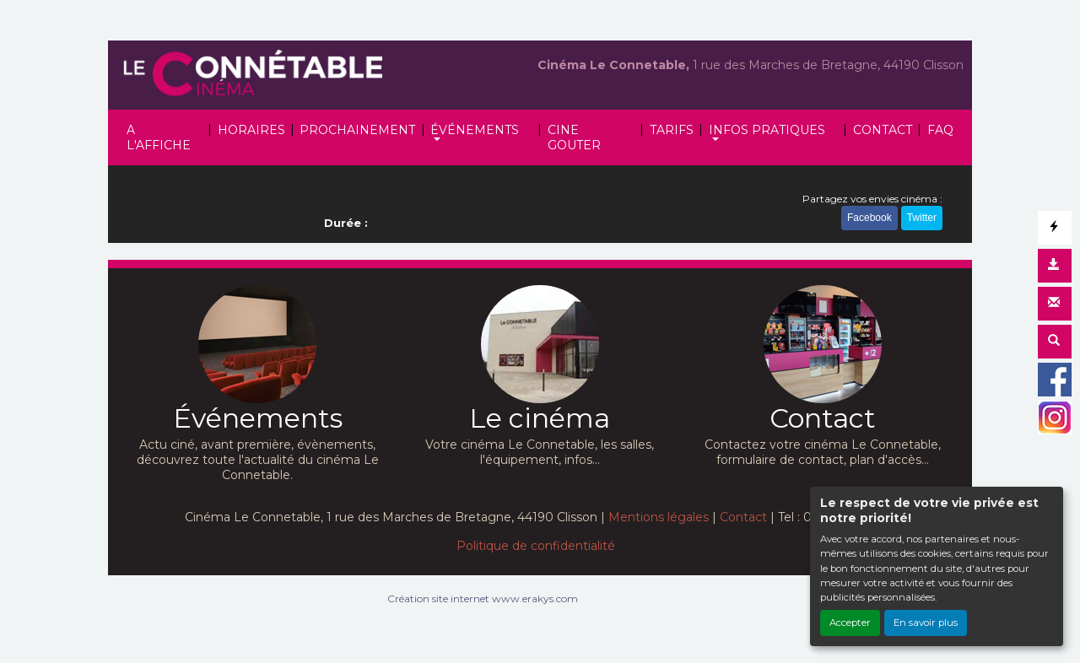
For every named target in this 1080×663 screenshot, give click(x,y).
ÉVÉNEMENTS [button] (474, 129)
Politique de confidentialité (535, 545)
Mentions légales (658, 517)
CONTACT (882, 129)
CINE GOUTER (574, 137)
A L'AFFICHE (159, 137)
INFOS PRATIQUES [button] (767, 129)
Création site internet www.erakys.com (482, 598)
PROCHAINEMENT (357, 129)
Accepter (850, 622)
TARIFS (672, 129)
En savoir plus (926, 622)
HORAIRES (251, 129)
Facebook (869, 218)
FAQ (940, 129)
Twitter (922, 218)
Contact (743, 517)
